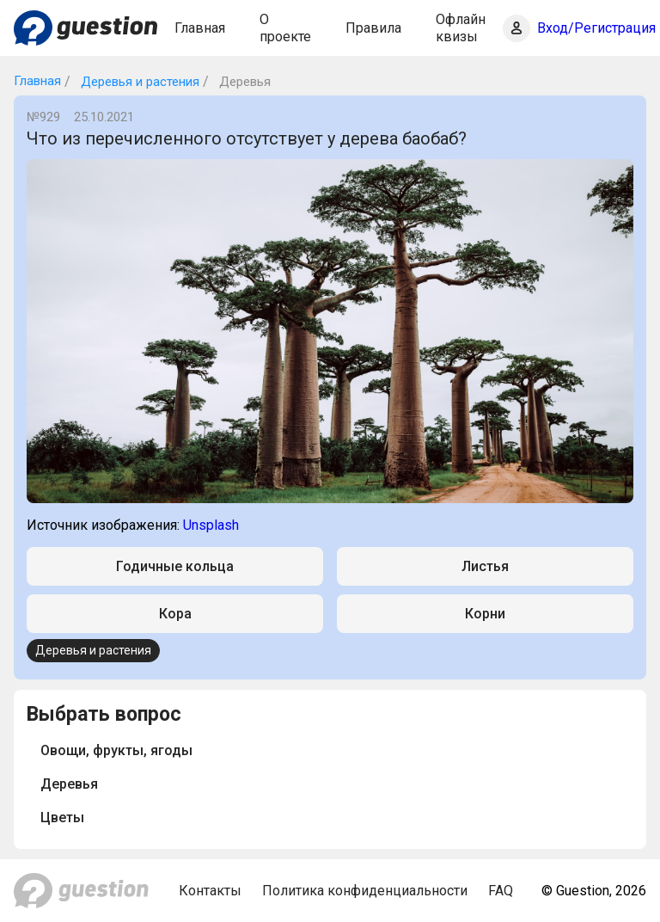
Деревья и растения (138, 81)
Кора (175, 613)
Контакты (210, 890)
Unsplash (211, 525)
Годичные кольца (175, 566)
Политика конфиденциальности (365, 890)
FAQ (500, 890)
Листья (485, 566)
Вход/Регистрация (596, 28)
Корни (485, 613)
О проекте (285, 27)
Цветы (62, 817)
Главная (199, 28)
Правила (373, 28)
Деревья (69, 784)
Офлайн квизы (461, 27)
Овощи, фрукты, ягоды (116, 750)
